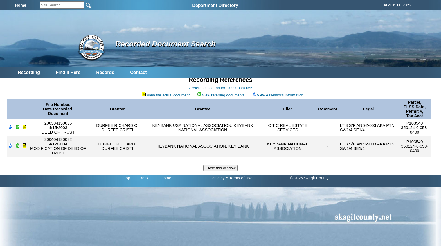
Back (144, 178)
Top (127, 178)
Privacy (218, 178)
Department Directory (215, 5)
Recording (29, 72)
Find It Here (68, 72)
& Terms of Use (239, 178)
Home (166, 178)
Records (105, 72)
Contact (138, 72)
